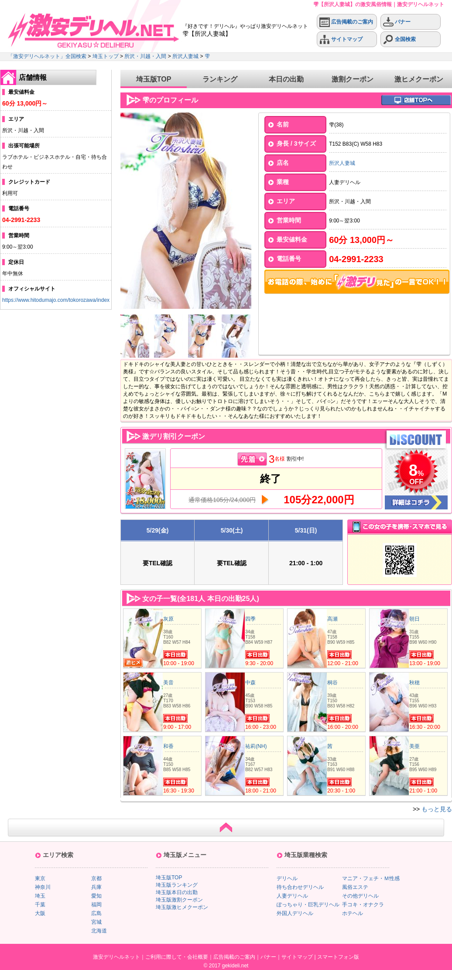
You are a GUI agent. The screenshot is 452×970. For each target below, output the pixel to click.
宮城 (96, 922)
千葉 (40, 905)
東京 (40, 878)
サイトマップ (341, 39)
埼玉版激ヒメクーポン (182, 907)
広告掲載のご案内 (346, 22)
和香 (168, 746)
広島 (96, 913)
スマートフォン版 (338, 957)
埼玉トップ (105, 56)
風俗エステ (355, 887)
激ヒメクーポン (418, 79)
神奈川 (43, 887)
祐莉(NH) (256, 746)
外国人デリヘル (295, 913)
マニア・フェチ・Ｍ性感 (371, 878)
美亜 (414, 746)
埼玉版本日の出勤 (177, 892)
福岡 (96, 905)
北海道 (99, 931)
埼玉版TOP (153, 79)
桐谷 (332, 683)
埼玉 (40, 896)
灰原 (168, 619)
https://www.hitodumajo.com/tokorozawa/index (56, 300)
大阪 (40, 913)
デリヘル (287, 878)
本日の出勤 (286, 79)
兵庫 (96, 887)
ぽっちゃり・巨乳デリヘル (308, 905)
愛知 (96, 896)
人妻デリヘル (292, 896)
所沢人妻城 (185, 56)
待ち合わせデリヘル (300, 887)
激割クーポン (352, 79)
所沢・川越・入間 (145, 56)
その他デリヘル (360, 896)
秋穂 (414, 683)
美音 (168, 683)
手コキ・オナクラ (363, 905)
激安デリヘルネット (116, 957)
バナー (397, 22)
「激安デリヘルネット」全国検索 (47, 56)
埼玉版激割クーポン (179, 900)
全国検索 (399, 39)
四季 (250, 619)
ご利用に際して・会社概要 (176, 957)
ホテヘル (352, 913)
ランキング (219, 79)
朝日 (414, 619)
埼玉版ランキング (177, 885)
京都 (96, 878)
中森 (250, 683)
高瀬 (332, 619)
